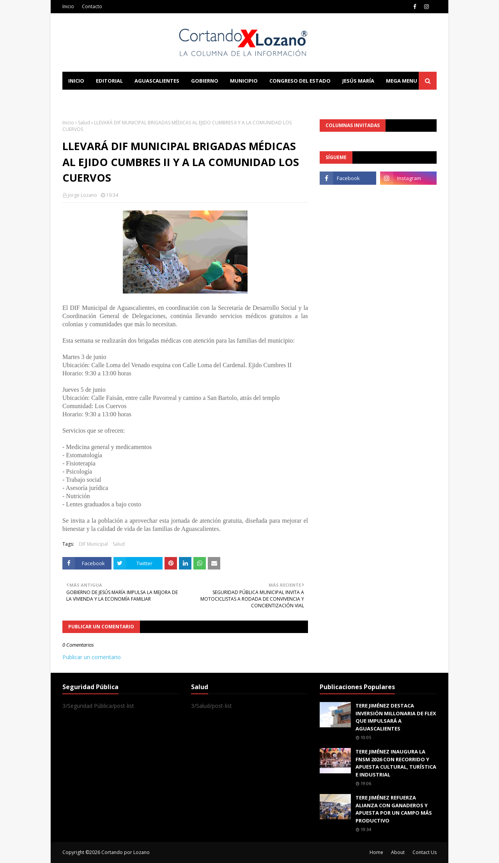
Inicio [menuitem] (76, 80)
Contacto (92, 6)
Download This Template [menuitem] (224, 98)
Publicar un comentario (91, 657)
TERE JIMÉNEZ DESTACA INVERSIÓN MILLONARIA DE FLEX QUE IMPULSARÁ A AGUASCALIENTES (396, 717)
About (398, 852)
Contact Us (424, 852)
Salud (84, 122)
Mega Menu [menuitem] (401, 80)
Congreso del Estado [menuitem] (300, 80)
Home (376, 852)
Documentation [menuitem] (148, 98)
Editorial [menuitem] (109, 80)
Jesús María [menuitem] (358, 80)
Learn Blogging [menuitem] (90, 98)
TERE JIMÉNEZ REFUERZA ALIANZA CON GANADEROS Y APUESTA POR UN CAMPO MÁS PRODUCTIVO (394, 809)
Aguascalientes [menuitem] (156, 80)
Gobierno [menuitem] (204, 80)
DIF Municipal (93, 544)
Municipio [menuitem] (244, 80)
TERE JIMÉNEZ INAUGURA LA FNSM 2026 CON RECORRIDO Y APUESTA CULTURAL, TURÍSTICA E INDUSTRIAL (396, 763)
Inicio (68, 6)
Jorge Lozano (82, 195)
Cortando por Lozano (125, 852)
